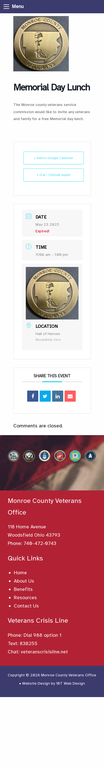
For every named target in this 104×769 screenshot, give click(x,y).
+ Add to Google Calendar (53, 158)
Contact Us (26, 606)
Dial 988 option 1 (42, 635)
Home (20, 573)
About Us (24, 581)
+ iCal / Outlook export (53, 175)
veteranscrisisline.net (44, 652)
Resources (25, 597)
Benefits (23, 589)
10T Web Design (70, 683)
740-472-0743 (40, 543)
